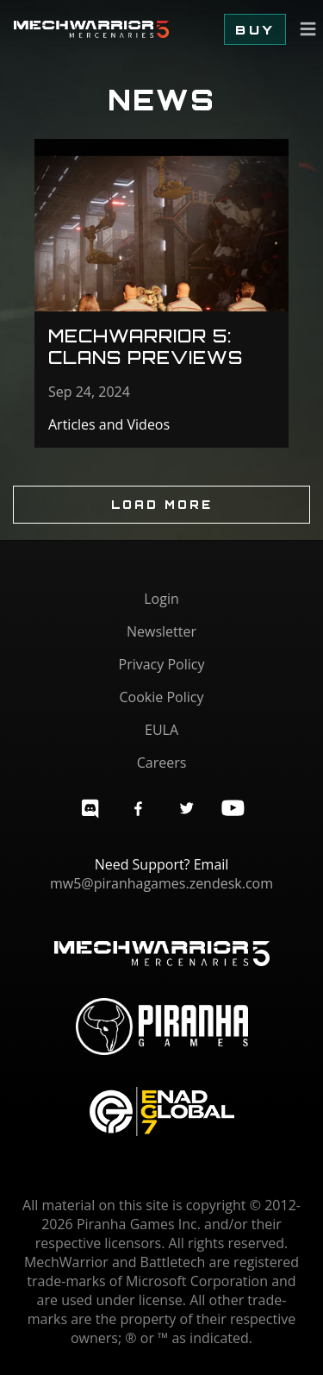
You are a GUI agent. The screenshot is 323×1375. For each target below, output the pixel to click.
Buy (255, 29)
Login (161, 598)
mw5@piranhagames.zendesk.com (161, 883)
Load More (162, 505)
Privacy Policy (162, 664)
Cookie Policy (162, 697)
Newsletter (161, 631)
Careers (162, 762)
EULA (161, 729)
